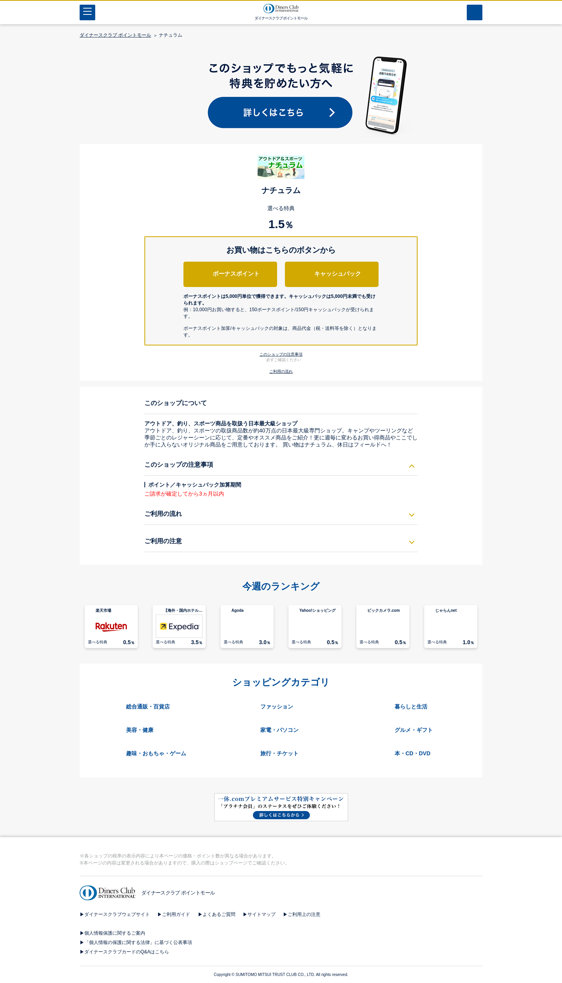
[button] (281, 313)
